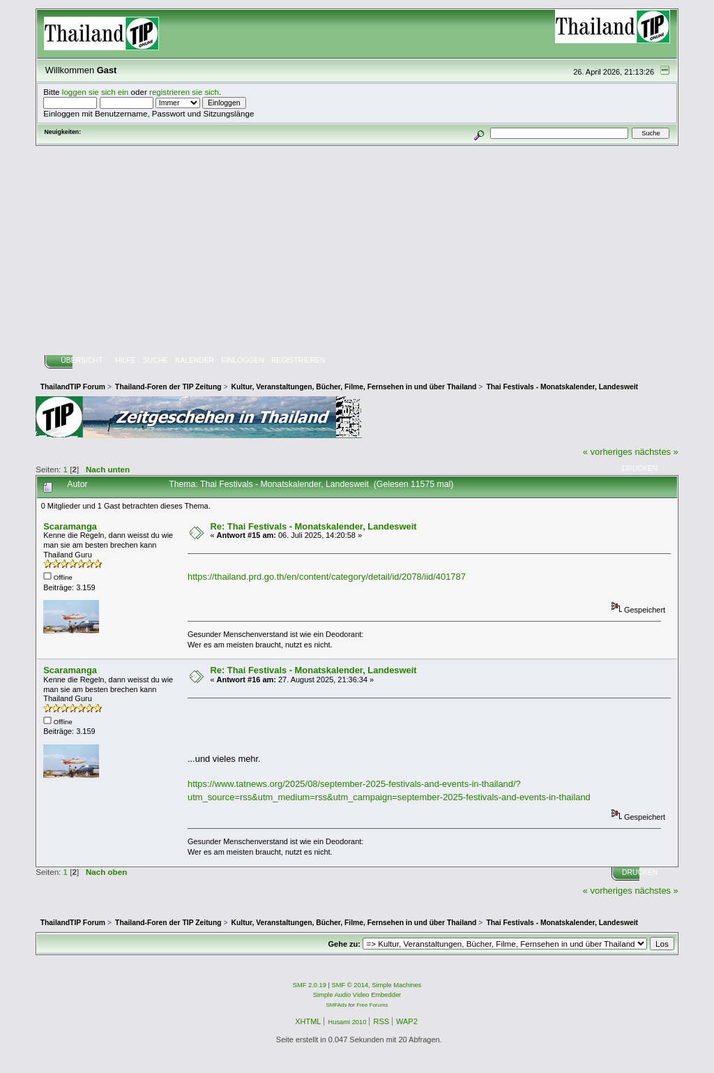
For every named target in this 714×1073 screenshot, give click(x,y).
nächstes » (656, 452)
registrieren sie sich (184, 91)
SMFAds (336, 1005)
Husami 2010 (347, 1022)
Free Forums (372, 1005)
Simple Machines (396, 985)
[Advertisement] (357, 250)
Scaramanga (70, 526)
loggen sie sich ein (95, 91)
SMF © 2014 (350, 985)
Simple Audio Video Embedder (357, 994)
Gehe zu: (344, 944)
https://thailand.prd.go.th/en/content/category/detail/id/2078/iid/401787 (327, 576)
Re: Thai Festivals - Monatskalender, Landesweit (313, 526)
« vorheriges (607, 452)
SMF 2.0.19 (309, 985)
